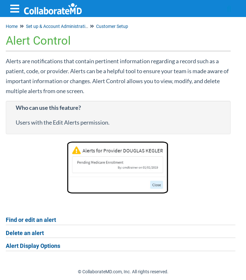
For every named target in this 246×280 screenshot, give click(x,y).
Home (12, 26)
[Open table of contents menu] (16, 8)
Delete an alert (25, 233)
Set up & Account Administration (58, 26)
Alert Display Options (33, 245)
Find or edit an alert (31, 219)
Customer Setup (112, 26)
